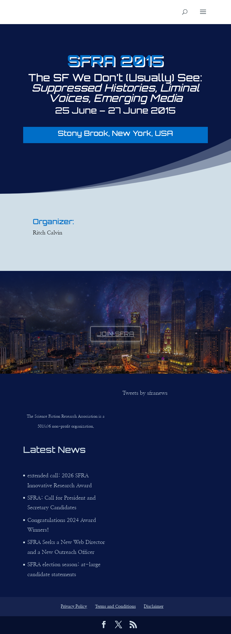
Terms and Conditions (115, 606)
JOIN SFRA (115, 333)
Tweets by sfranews (145, 393)
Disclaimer (153, 606)
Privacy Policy (74, 606)
